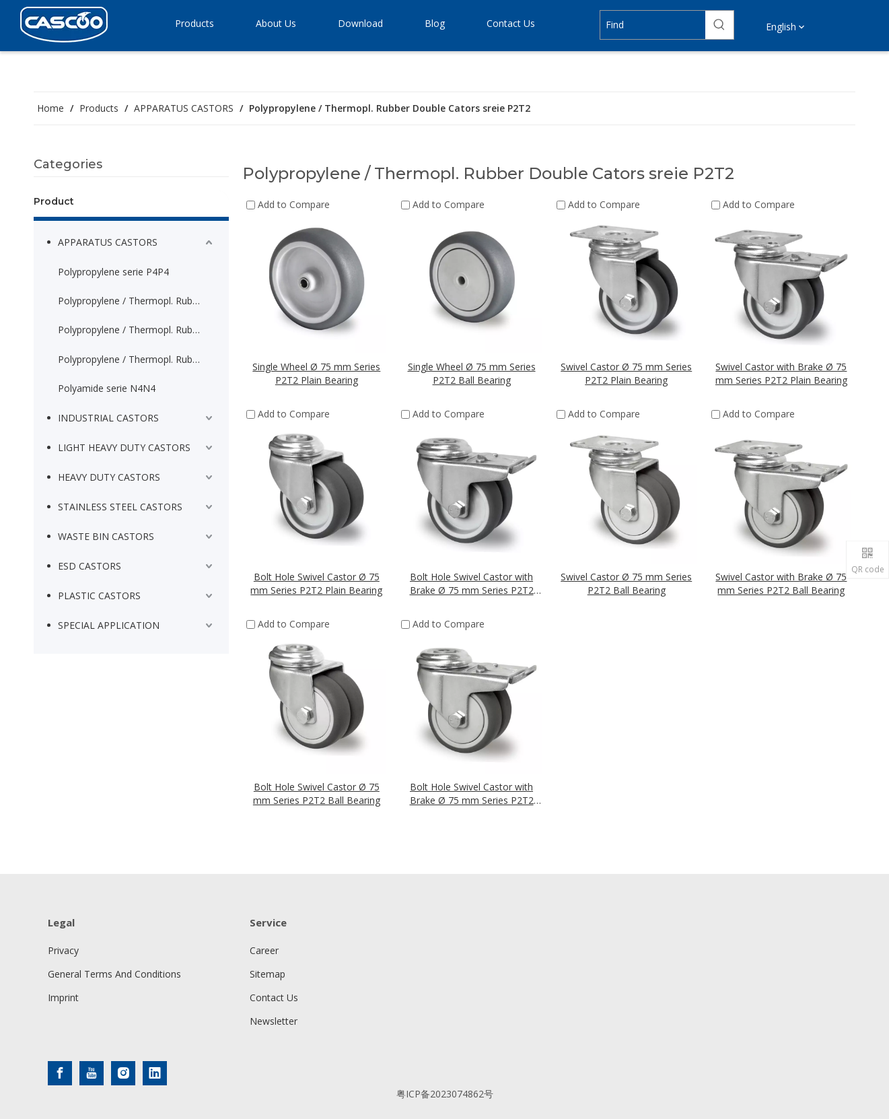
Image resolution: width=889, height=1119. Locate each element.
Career (264, 950)
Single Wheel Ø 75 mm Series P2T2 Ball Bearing (472, 373)
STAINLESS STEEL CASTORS (120, 506)
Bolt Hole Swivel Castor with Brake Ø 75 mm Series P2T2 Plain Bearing (472, 583)
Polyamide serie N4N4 (106, 388)
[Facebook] (60, 1073)
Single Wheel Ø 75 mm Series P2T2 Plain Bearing (316, 373)
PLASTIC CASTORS (99, 595)
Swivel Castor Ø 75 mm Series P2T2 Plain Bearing (626, 373)
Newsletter (273, 1021)
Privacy (63, 950)
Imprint (63, 997)
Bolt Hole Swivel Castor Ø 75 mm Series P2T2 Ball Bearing (316, 793)
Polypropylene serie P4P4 (113, 271)
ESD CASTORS (89, 566)
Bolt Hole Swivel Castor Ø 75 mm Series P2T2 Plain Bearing (316, 583)
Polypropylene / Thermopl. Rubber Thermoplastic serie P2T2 (136, 329)
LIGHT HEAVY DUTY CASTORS (124, 447)
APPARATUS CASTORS (107, 242)
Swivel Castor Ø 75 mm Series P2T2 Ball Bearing (626, 583)
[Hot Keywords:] (719, 25)
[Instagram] (123, 1073)
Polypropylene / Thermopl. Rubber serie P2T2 (136, 300)
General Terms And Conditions (114, 974)
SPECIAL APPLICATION (108, 625)
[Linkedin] (155, 1073)
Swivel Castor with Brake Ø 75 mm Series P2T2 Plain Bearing (781, 373)
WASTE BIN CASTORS (106, 536)
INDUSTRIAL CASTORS (108, 417)
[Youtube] (91, 1073)
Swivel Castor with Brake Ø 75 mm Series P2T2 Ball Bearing (781, 583)
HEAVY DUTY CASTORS (109, 477)
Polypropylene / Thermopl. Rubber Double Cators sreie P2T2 (136, 359)
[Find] (652, 25)
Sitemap (267, 974)
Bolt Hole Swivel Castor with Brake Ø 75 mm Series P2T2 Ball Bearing (472, 793)
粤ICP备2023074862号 (444, 1093)
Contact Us (274, 997)
